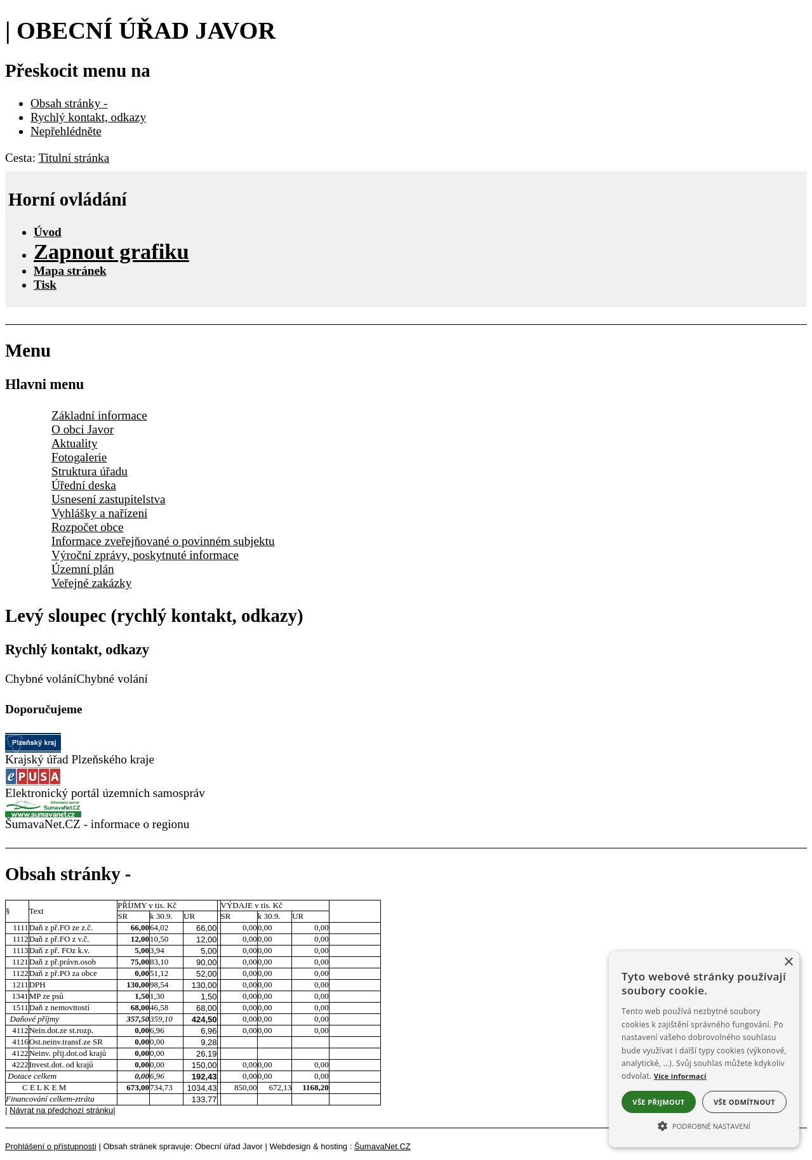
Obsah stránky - (69, 103)
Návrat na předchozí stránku (61, 1110)
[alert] (704, 1049)
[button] (704, 1125)
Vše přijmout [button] (658, 1102)
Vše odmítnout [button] (744, 1102)
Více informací (680, 1076)
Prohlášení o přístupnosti (51, 1146)
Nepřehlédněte (66, 131)
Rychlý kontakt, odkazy (88, 117)
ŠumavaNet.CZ (382, 1146)
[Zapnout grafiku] (111, 251)
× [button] (788, 962)
